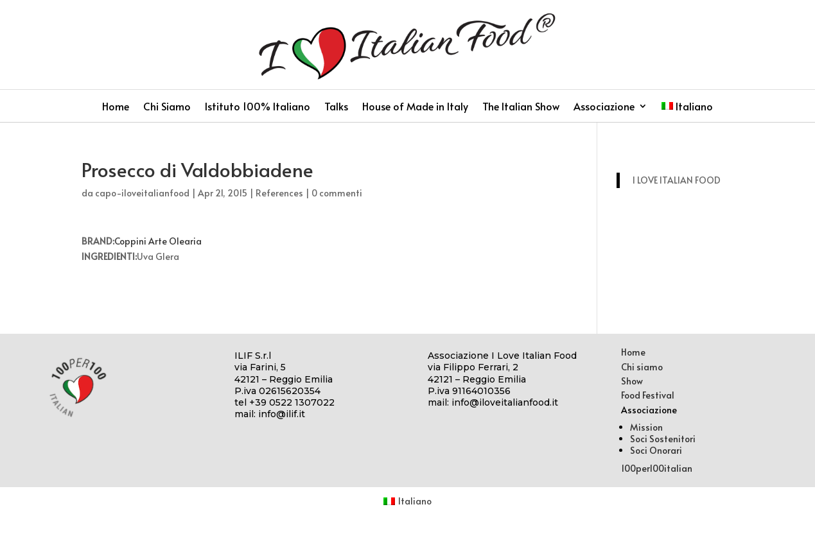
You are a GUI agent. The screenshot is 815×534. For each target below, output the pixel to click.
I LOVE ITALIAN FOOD (677, 180)
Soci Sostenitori (663, 439)
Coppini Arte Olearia (158, 241)
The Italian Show (520, 107)
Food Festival (647, 395)
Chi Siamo (167, 107)
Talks (336, 107)
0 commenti (336, 193)
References (279, 193)
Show (632, 381)
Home (115, 107)
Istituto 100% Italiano (257, 107)
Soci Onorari (656, 450)
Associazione (604, 107)
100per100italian (656, 468)
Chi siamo (642, 367)
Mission (646, 427)
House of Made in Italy (415, 107)
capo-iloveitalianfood (142, 193)
